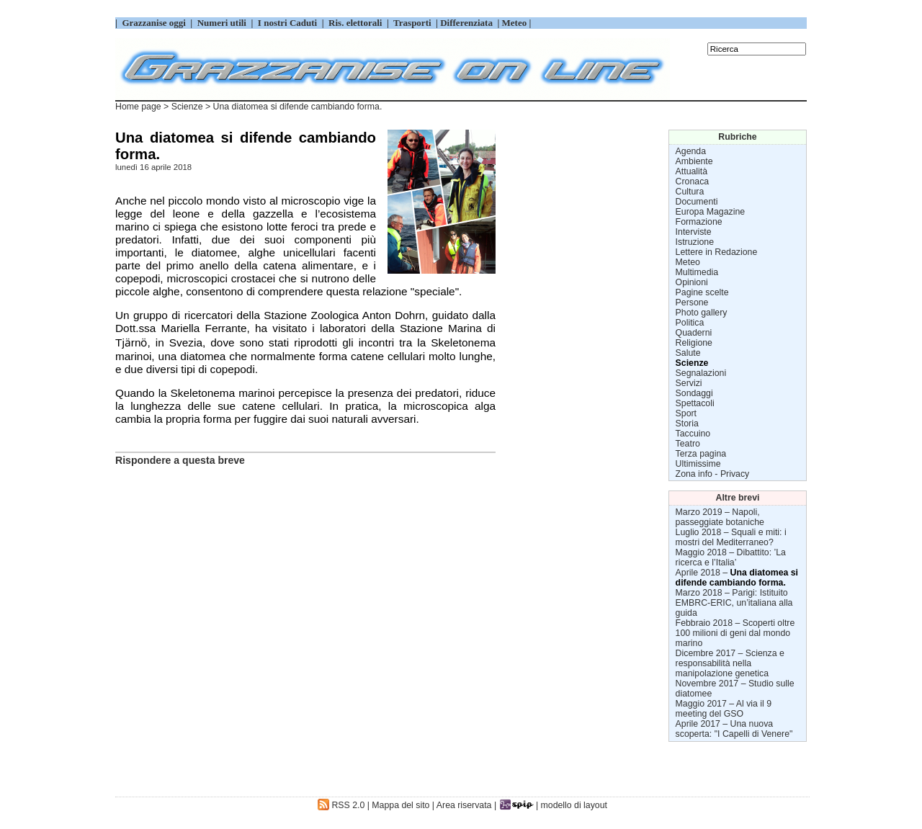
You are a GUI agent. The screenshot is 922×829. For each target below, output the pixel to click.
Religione (694, 343)
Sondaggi (694, 393)
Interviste (694, 232)
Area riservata (464, 805)
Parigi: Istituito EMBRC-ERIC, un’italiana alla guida (734, 603)
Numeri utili (221, 22)
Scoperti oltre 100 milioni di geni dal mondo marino (735, 633)
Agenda (691, 151)
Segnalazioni (701, 373)
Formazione (699, 222)
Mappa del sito (400, 805)
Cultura (690, 192)
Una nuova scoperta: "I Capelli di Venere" (734, 729)
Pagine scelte (702, 292)
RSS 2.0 (341, 805)
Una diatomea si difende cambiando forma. (737, 578)
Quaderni (694, 333)
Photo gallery (702, 313)
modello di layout (574, 805)
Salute (688, 353)
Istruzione (695, 242)
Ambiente (694, 161)
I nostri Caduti (288, 22)
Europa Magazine (711, 212)
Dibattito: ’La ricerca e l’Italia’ (731, 557)
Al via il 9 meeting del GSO (724, 709)
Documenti (697, 202)
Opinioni (692, 282)
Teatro (688, 444)
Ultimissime (698, 464)
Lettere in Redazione (717, 252)
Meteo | (515, 22)
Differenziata (467, 22)
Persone (692, 302)
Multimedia (697, 272)
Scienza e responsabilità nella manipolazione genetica (730, 663)
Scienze (187, 107)
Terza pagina (701, 454)
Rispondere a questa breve (180, 460)
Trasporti (413, 22)
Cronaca (693, 181)
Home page (138, 107)
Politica (690, 323)
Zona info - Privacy (713, 474)
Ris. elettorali (355, 22)
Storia (687, 423)
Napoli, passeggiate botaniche (720, 517)
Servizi (689, 383)
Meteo (688, 262)
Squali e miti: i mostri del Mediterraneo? (731, 537)
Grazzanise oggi (154, 22)
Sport (686, 413)
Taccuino (693, 434)
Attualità (692, 171)
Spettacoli (695, 403)
